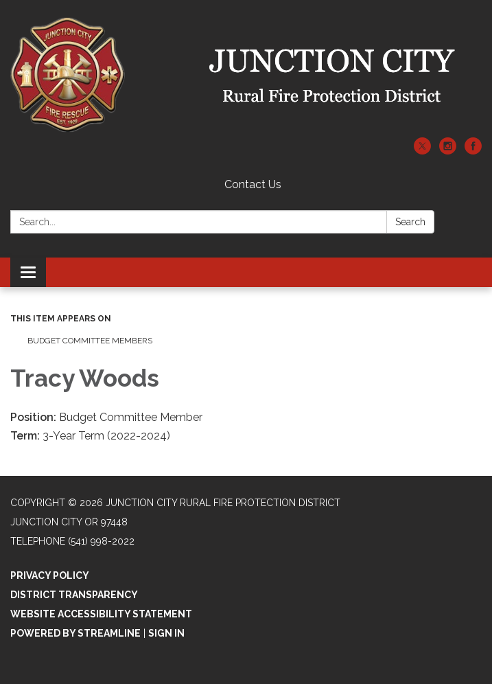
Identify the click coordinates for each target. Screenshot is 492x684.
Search (410, 221)
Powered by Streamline (75, 633)
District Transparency (74, 594)
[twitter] (422, 150)
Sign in (166, 633)
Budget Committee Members (89, 340)
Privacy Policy (49, 575)
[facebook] (473, 150)
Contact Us (252, 184)
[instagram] (447, 150)
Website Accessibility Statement (101, 613)
